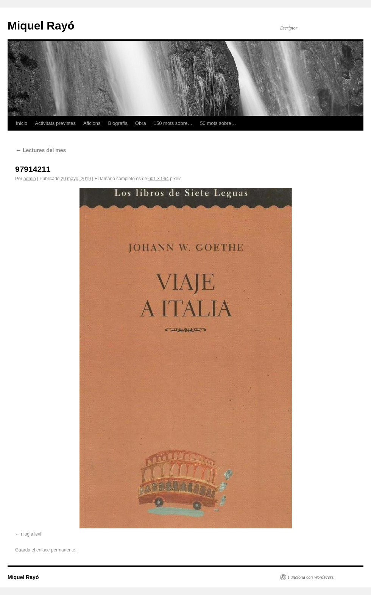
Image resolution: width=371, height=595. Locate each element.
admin (29, 178)
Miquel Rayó (41, 25)
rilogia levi (31, 534)
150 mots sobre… (173, 123)
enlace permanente (55, 550)
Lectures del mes (40, 150)
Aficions (92, 123)
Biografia (118, 123)
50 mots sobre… (218, 123)
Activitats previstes (55, 123)
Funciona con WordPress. (311, 577)
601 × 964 (158, 178)
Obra (140, 123)
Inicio (21, 123)
